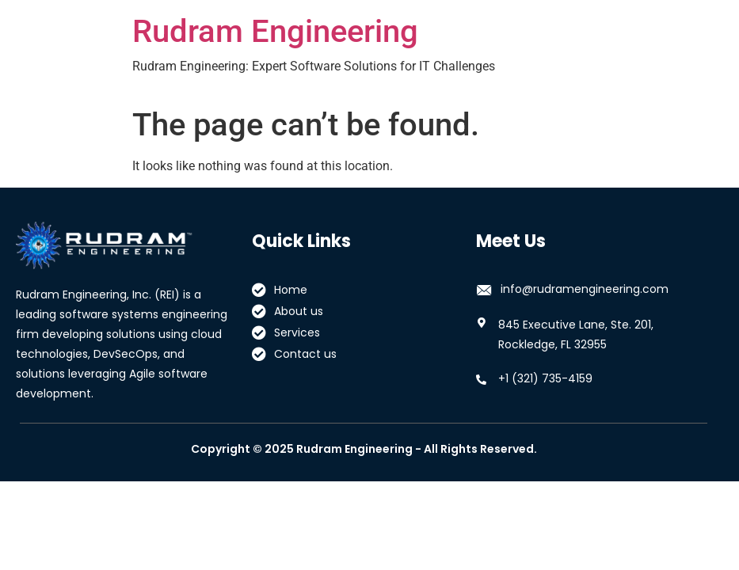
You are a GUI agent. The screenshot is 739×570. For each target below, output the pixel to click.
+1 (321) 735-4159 (545, 378)
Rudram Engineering (275, 31)
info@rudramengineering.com (585, 289)
